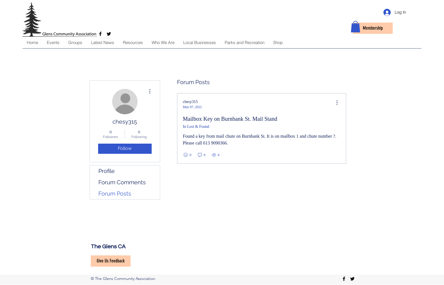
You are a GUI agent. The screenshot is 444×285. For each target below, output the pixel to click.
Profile (106, 171)
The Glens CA (108, 246)
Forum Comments (122, 182)
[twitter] (352, 279)
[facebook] (344, 279)
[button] (355, 26)
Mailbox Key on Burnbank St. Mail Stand (230, 119)
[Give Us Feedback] (111, 261)
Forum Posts (114, 193)
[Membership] (373, 28)
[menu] (336, 103)
